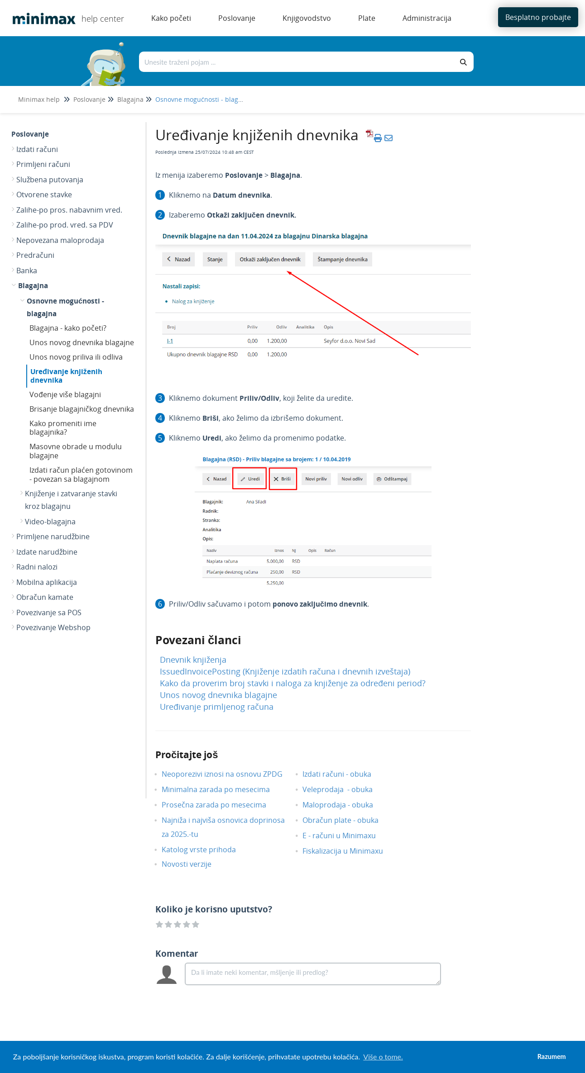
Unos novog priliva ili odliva (76, 357)
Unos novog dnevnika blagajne (81, 342)
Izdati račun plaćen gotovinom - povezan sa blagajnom (81, 474)
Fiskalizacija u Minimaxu (349, 851)
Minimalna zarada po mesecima (223, 789)
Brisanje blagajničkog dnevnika (81, 409)
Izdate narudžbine (46, 552)
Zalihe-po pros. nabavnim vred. (69, 210)
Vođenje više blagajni (65, 394)
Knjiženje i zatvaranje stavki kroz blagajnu (71, 500)
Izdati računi (37, 149)
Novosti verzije (193, 864)
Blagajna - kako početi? (67, 328)
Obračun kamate (44, 597)
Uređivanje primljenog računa (216, 706)
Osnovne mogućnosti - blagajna (203, 99)
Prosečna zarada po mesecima (220, 805)
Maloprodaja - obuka (344, 805)
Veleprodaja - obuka (344, 789)
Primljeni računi (43, 164)
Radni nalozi (37, 567)
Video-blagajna (50, 522)
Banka (26, 270)
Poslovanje (89, 99)
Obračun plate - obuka (347, 820)
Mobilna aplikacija (46, 582)
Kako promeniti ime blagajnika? (62, 427)
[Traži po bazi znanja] (297, 62)
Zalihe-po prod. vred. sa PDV (64, 225)
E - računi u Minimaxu (346, 835)
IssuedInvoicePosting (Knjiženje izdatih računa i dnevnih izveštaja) (285, 671)
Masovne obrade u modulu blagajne (75, 451)
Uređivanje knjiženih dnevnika (66, 375)
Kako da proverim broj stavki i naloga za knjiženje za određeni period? (293, 683)
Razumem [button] (551, 1056)
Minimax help (39, 99)
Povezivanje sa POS (49, 612)
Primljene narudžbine (53, 536)
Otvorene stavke (44, 194)
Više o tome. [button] (383, 1056)
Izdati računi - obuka (343, 774)
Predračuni (35, 255)
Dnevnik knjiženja (193, 659)
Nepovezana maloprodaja (60, 240)
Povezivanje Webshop (53, 627)
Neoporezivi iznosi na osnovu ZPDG (229, 774)
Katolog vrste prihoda (205, 850)
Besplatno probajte (538, 17)
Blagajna (130, 99)
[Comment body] (313, 974)
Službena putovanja (49, 180)
